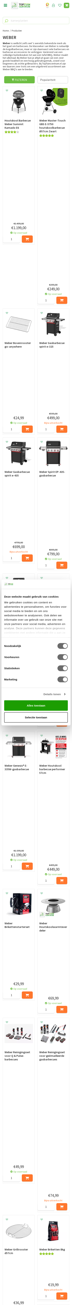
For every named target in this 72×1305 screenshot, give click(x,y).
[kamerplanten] (36, 20)
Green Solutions (36, 1290)
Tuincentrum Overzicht (36, 1294)
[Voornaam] (19, 1212)
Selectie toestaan (36, 717)
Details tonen (52, 694)
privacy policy (55, 1203)
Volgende (63, 934)
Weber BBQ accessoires (22, 1099)
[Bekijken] (66, 5)
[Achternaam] (53, 1212)
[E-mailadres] (36, 1221)
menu (5, 5)
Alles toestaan (36, 705)
